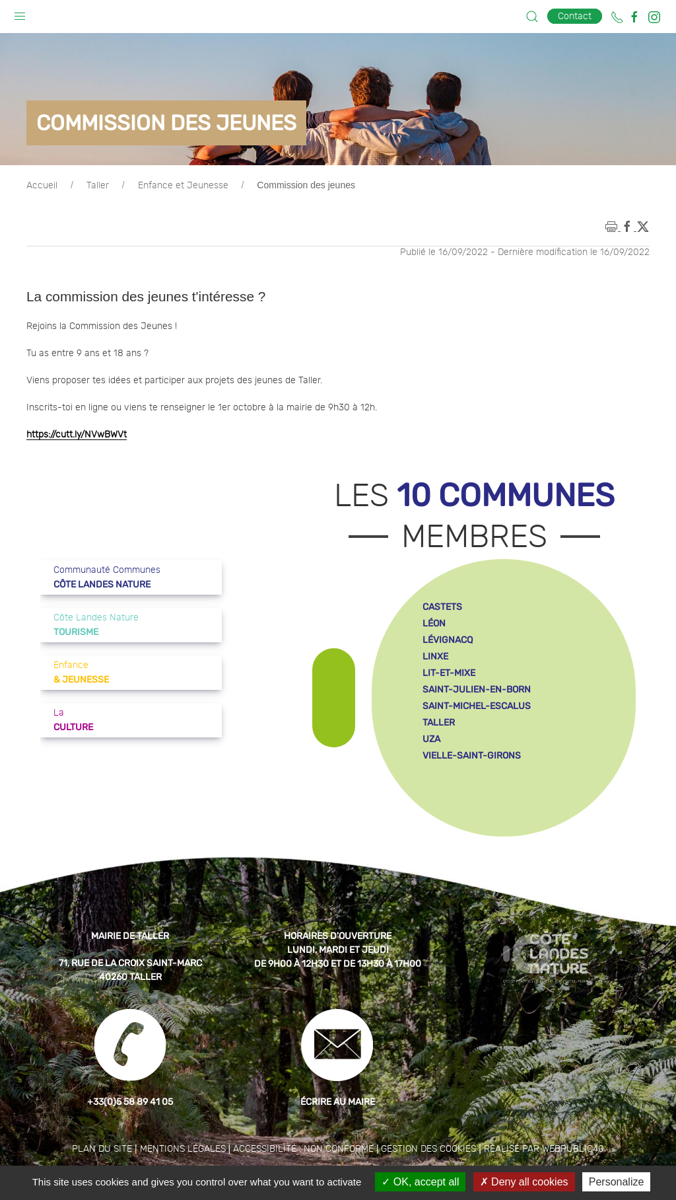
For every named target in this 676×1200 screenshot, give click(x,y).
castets (442, 607)
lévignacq (447, 640)
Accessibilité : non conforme (303, 1149)
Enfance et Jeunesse (183, 185)
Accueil (41, 185)
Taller (97, 185)
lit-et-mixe (448, 673)
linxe (435, 656)
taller (438, 722)
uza (431, 739)
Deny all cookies (524, 1181)
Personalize (616, 1181)
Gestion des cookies (428, 1149)
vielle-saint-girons (471, 755)
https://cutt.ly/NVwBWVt (76, 434)
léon (434, 623)
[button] (19, 13)
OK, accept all (420, 1181)
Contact (575, 16)
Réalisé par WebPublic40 (544, 1149)
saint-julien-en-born (476, 689)
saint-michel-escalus (476, 706)
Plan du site (102, 1149)
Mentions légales (183, 1149)
